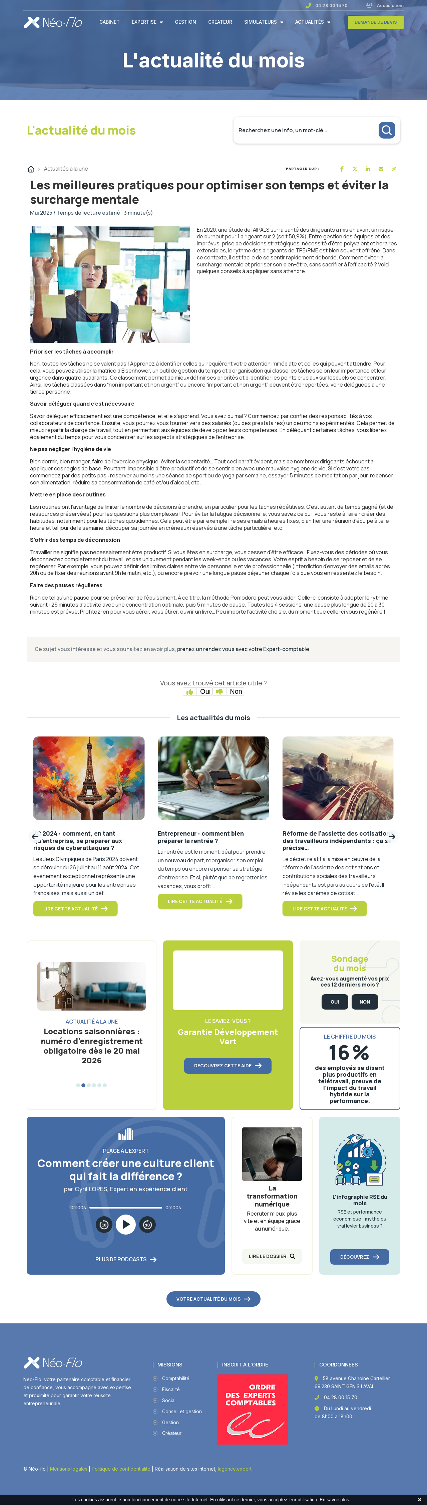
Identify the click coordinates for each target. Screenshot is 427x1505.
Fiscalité (166, 1389)
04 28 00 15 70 (331, 5)
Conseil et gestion (177, 1411)
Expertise (144, 22)
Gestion (185, 22)
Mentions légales (68, 1469)
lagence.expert (235, 1469)
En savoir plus (334, 1499)
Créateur (220, 22)
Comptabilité (171, 1378)
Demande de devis (376, 22)
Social (164, 1400)
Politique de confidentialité (121, 1469)
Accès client (390, 5)
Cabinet (109, 22)
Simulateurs (260, 22)
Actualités (309, 22)
